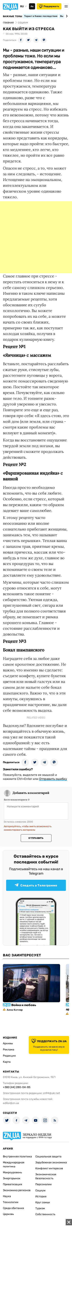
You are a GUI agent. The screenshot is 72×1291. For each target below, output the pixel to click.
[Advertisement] (36, 237)
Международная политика (13, 1164)
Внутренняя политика (17, 1156)
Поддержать (49, 6)
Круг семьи (42, 1202)
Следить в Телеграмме (36, 885)
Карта (7, 1061)
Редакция (9, 1055)
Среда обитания (13, 1208)
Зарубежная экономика (51, 1162)
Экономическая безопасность (45, 1176)
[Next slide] (66, 16)
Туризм (40, 1208)
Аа (32, 6)
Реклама (8, 1049)
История (40, 1196)
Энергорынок (11, 1178)
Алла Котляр (15, 1009)
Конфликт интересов (49, 1168)
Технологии (10, 1202)
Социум (40, 1190)
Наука (7, 1196)
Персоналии (43, 1184)
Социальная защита (48, 1156)
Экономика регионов (17, 1190)
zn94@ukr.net (51, 1093)
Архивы (8, 1043)
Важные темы (12, 16)
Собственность (45, 1214)
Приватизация (12, 1184)
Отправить (35, 838)
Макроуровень (12, 1172)
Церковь (8, 1214)
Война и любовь (23, 1005)
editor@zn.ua (11, 1103)
